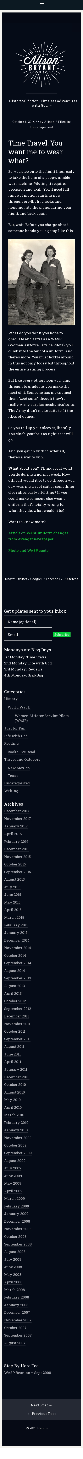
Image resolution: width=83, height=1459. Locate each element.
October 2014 (15, 955)
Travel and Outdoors (22, 759)
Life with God (16, 735)
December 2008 (17, 1221)
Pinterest (70, 579)
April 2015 (13, 909)
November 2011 (17, 1023)
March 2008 (14, 1289)
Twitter (21, 579)
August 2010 (14, 1092)
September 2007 (18, 1335)
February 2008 (16, 1297)
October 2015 (15, 864)
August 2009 (15, 1160)
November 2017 (17, 818)
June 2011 (12, 1054)
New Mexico (19, 767)
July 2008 (12, 1259)
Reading (11, 743)
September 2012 (17, 1008)
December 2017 (16, 810)
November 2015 (17, 856)
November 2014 (17, 947)
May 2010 (12, 1099)
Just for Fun (15, 728)
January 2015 (16, 932)
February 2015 (16, 925)
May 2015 (12, 902)
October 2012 (15, 1001)
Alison (49, 122)
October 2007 (15, 1327)
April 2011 (12, 1061)
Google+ (36, 579)
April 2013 (13, 993)
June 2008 (13, 1266)
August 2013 (14, 985)
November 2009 (18, 1137)
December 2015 (16, 849)
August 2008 (15, 1251)
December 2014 (17, 940)
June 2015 (12, 894)
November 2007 (18, 1320)
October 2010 (15, 1084)
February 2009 (16, 1206)
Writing (11, 790)
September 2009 (18, 1152)
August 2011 (14, 1046)
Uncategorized (41, 127)
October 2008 (15, 1236)
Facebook (53, 579)
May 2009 (12, 1183)
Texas (13, 775)
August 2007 (15, 1343)
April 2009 (13, 1191)
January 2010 (16, 1130)
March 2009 (14, 1198)
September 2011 (17, 1039)
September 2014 (17, 962)
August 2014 (14, 970)
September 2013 (17, 978)
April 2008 (13, 1282)
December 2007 (17, 1312)
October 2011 (14, 1031)
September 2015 (17, 871)
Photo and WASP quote (28, 550)
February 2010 (16, 1122)
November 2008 (18, 1228)
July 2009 (12, 1168)
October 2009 (15, 1145)
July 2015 (12, 887)
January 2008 (16, 1304)
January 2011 (15, 1069)
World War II (19, 707)
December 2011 (16, 1016)
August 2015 (14, 879)
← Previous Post (41, 1413)
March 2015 (14, 917)
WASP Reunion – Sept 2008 (27, 1372)
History (11, 698)
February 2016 (16, 841)
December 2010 (16, 1077)
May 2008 (12, 1274)
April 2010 (13, 1107)
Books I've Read (21, 751)
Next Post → (41, 1405)
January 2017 (16, 826)
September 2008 (18, 1244)
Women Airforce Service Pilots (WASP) (42, 718)
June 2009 (13, 1175)
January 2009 (16, 1213)
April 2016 (13, 833)
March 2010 (14, 1114)
